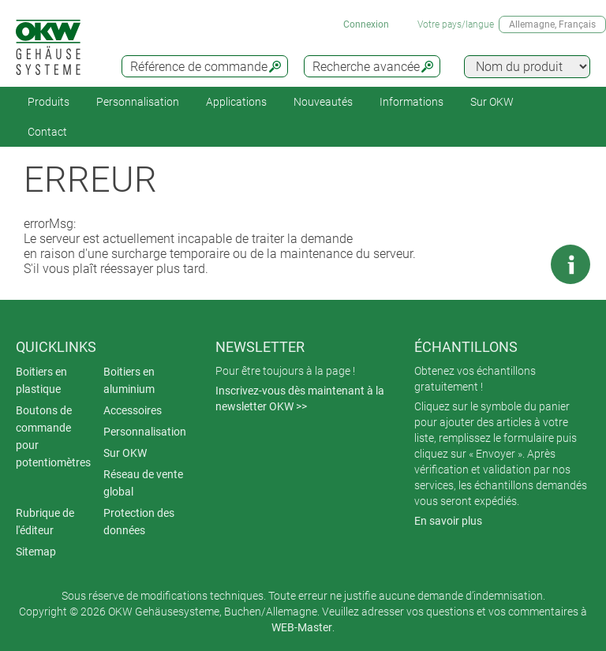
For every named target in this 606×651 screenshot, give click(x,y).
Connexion (366, 24)
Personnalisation (137, 101)
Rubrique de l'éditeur (45, 522)
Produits (48, 101)
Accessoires (132, 410)
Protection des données (138, 522)
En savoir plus (448, 520)
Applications (236, 101)
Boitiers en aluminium (129, 380)
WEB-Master (301, 627)
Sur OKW (492, 101)
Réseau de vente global (143, 483)
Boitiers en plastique (41, 380)
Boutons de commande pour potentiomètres (53, 436)
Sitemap (36, 551)
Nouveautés (323, 101)
